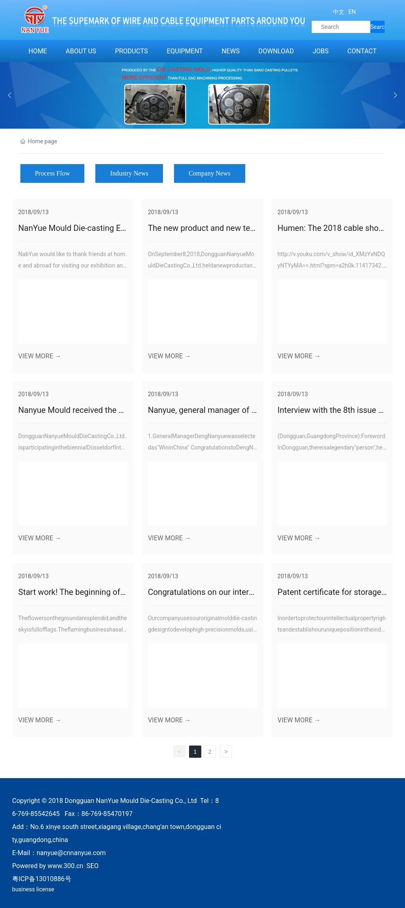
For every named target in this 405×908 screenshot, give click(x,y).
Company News (210, 173)
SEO (92, 866)
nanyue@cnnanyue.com (71, 853)
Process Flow (52, 173)
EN (351, 12)
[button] (395, 95)
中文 (338, 12)
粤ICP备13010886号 (41, 879)
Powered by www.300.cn (48, 866)
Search (377, 28)
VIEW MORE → (40, 356)
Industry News (129, 173)
